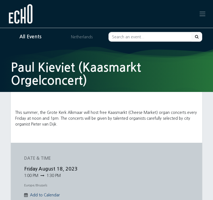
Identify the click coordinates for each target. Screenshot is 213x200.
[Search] (196, 37)
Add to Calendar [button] (45, 195)
